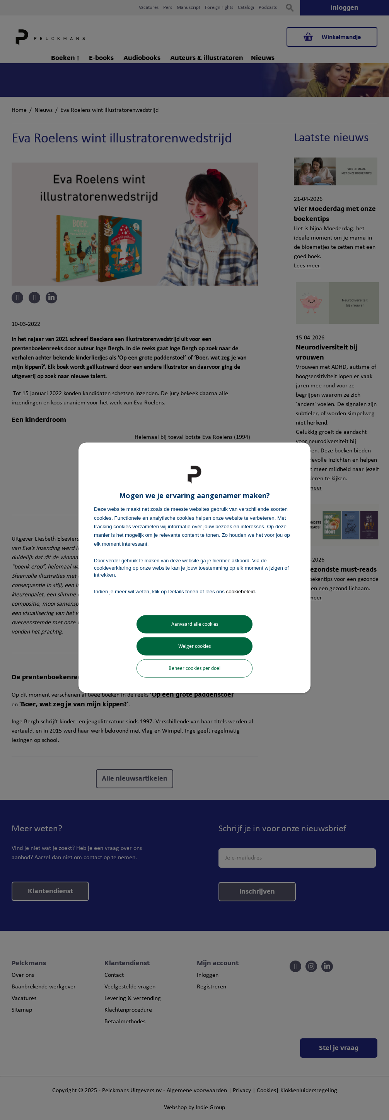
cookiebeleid (240, 591)
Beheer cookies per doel (194, 668)
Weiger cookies (194, 646)
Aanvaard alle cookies (194, 624)
